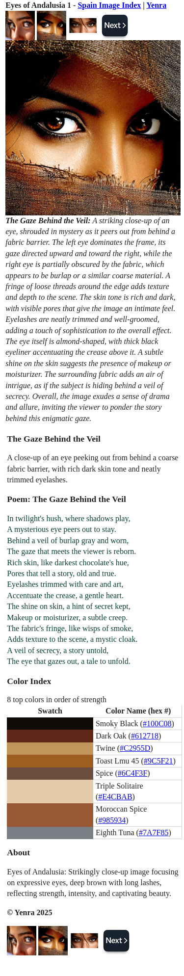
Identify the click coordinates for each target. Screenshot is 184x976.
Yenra (156, 5)
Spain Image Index (109, 5)
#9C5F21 (158, 761)
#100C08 (157, 723)
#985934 (112, 820)
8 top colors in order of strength (56, 699)
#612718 (144, 736)
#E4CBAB (115, 796)
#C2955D (135, 748)
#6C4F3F (132, 773)
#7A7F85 (153, 832)
